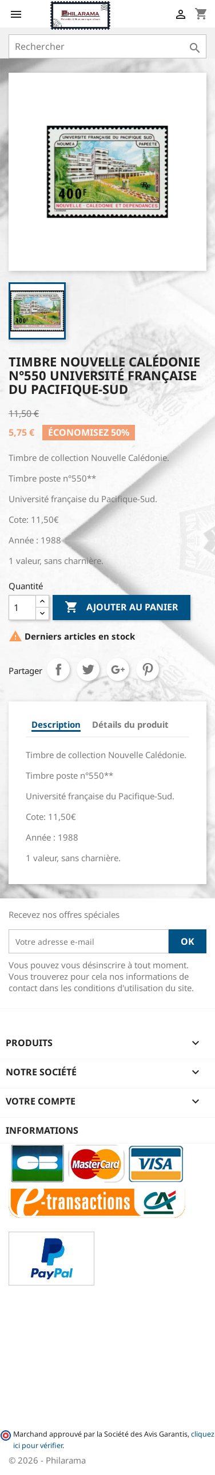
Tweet (88, 669)
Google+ (117, 669)
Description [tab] (56, 724)
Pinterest (147, 669)
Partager (58, 669)
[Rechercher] (107, 46)
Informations (42, 1130)
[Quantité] (22, 607)
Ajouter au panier (121, 607)
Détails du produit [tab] (130, 724)
